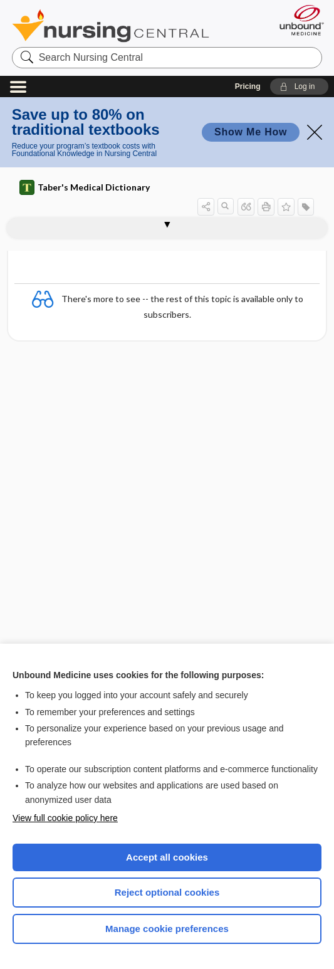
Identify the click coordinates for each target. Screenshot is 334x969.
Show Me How (250, 132)
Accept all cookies (167, 857)
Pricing (248, 86)
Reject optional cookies (167, 892)
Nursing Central (110, 26)
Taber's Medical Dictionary (84, 187)
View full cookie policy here (65, 818)
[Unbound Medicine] (297, 20)
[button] (299, 86)
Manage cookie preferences (167, 928)
